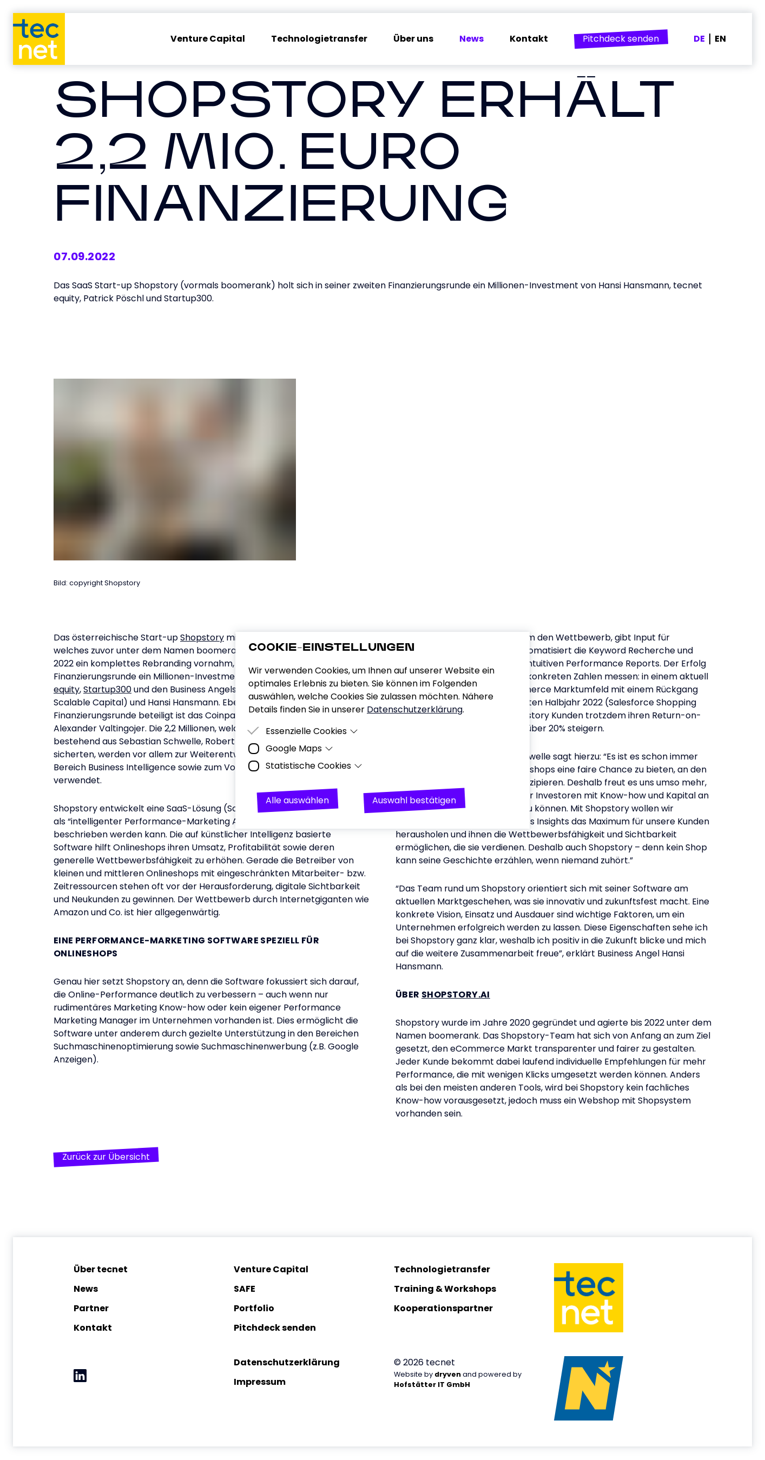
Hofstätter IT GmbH (432, 1385)
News (86, 1289)
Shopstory (202, 638)
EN (720, 38)
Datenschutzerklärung (287, 1363)
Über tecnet (101, 1270)
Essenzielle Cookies (312, 731)
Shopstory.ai (455, 995)
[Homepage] (45, 39)
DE (699, 38)
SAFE (244, 1289)
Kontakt (93, 1328)
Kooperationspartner (443, 1309)
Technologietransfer (442, 1270)
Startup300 (107, 690)
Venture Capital (271, 1270)
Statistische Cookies (314, 765)
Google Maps (299, 748)
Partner (91, 1309)
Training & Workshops (445, 1289)
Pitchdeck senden (275, 1328)
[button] (621, 39)
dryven (447, 1374)
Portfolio (254, 1309)
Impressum (260, 1382)
